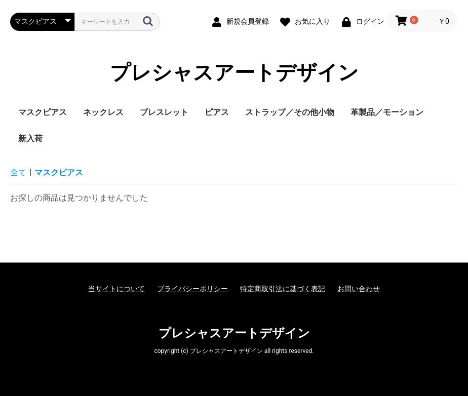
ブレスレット (164, 112)
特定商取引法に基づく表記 (282, 289)
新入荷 (30, 138)
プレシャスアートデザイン (234, 73)
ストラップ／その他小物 (289, 112)
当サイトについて (116, 289)
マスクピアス (42, 112)
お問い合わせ (358, 289)
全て (18, 172)
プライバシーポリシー (192, 289)
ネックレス (103, 112)
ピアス (217, 112)
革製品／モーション (386, 112)
